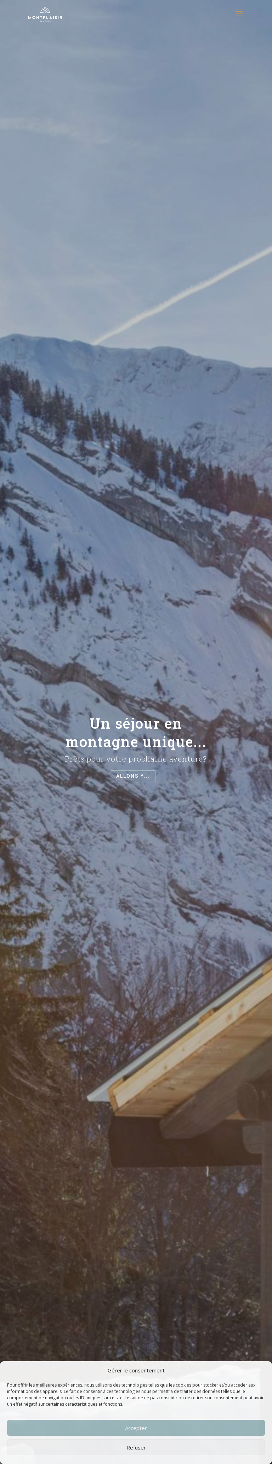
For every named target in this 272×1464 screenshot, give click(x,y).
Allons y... (133, 776)
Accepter (136, 1427)
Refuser (136, 1447)
